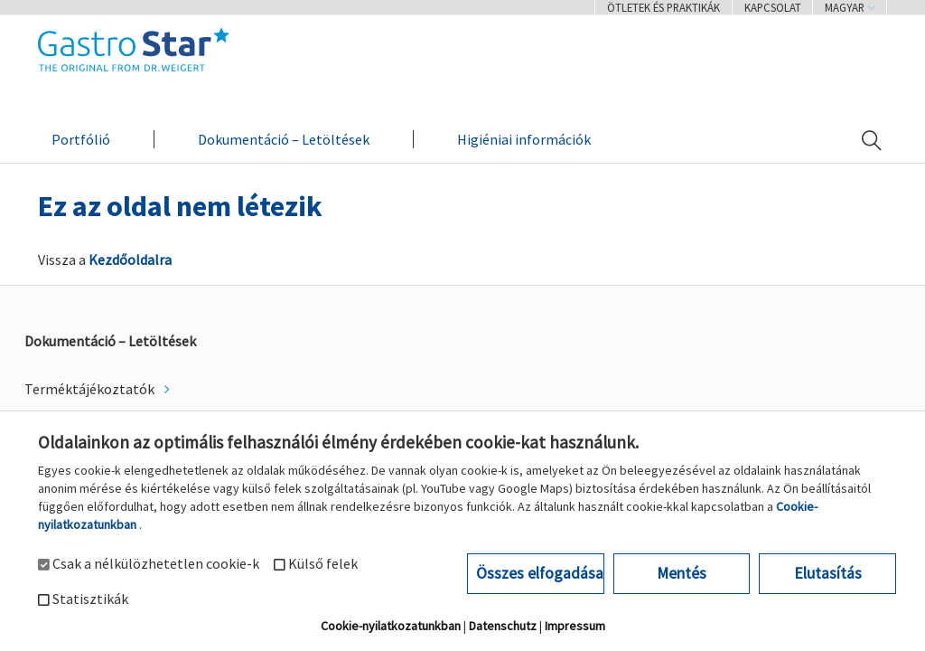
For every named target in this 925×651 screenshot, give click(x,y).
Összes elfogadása (539, 573)
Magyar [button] (849, 7)
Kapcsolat (772, 7)
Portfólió (80, 139)
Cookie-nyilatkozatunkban (391, 626)
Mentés (681, 573)
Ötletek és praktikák (663, 7)
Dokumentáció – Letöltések (283, 139)
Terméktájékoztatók (90, 389)
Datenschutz (503, 626)
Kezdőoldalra (130, 259)
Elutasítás (828, 573)
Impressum (575, 626)
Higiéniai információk (524, 139)
